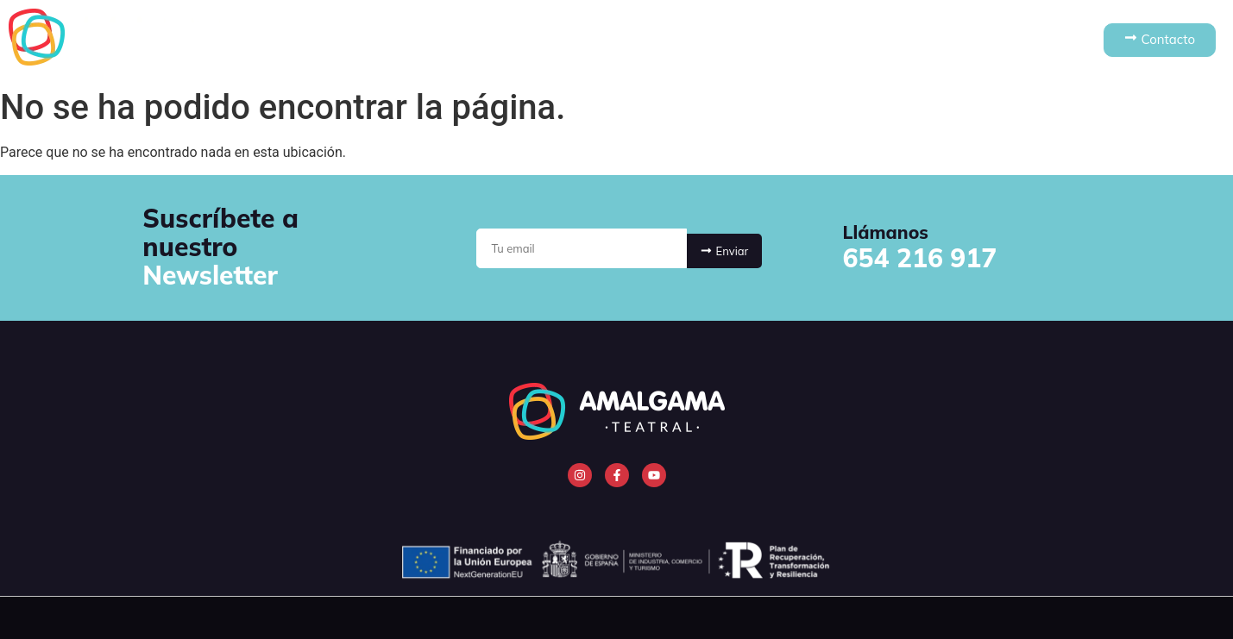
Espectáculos (634, 40)
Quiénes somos (498, 40)
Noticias (835, 40)
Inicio (388, 40)
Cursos (742, 40)
